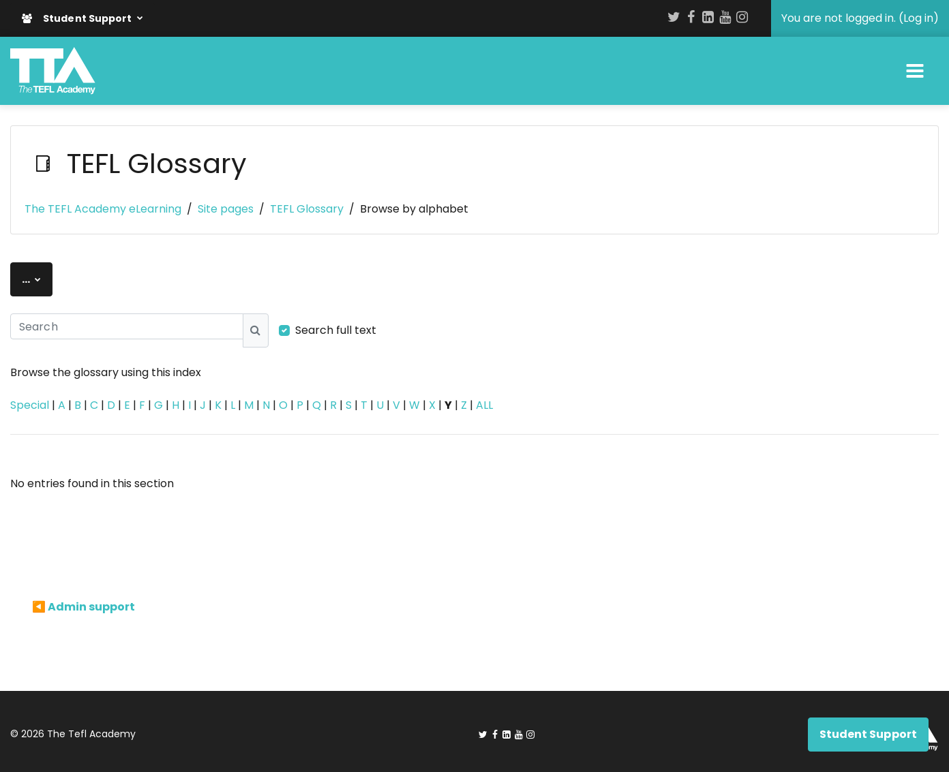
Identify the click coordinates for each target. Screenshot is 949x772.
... (37, 279)
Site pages (226, 209)
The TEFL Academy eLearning (103, 209)
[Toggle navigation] (915, 71)
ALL (484, 405)
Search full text (335, 330)
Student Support (78, 18)
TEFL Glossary (307, 209)
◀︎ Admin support (83, 607)
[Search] (126, 326)
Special (29, 405)
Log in (918, 18)
